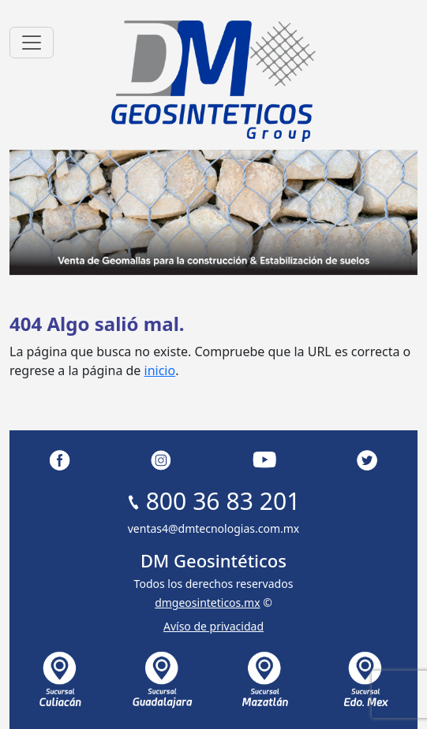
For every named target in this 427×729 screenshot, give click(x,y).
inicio (160, 370)
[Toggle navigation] (31, 42)
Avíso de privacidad (213, 626)
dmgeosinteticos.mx (207, 602)
